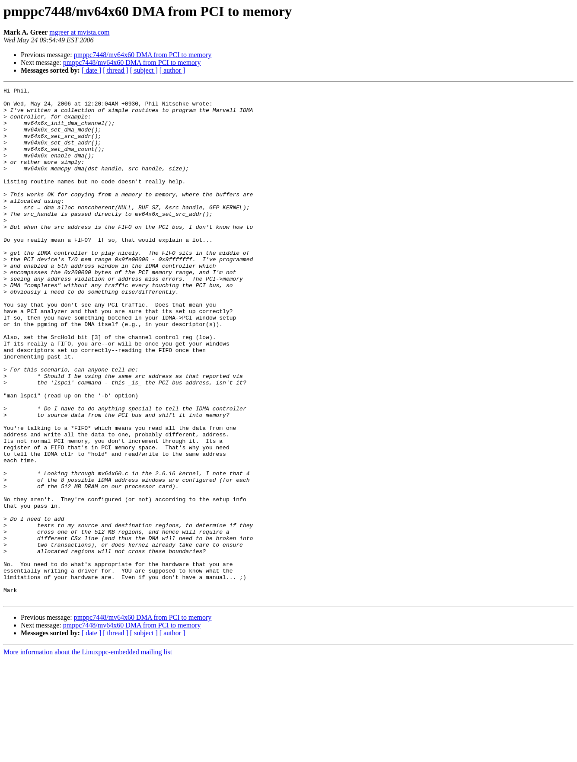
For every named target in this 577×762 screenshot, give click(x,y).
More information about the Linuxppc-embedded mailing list (87, 754)
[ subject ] (144, 70)
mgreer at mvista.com (79, 32)
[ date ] (91, 70)
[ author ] (172, 70)
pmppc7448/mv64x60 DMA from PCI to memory (143, 54)
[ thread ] (115, 70)
